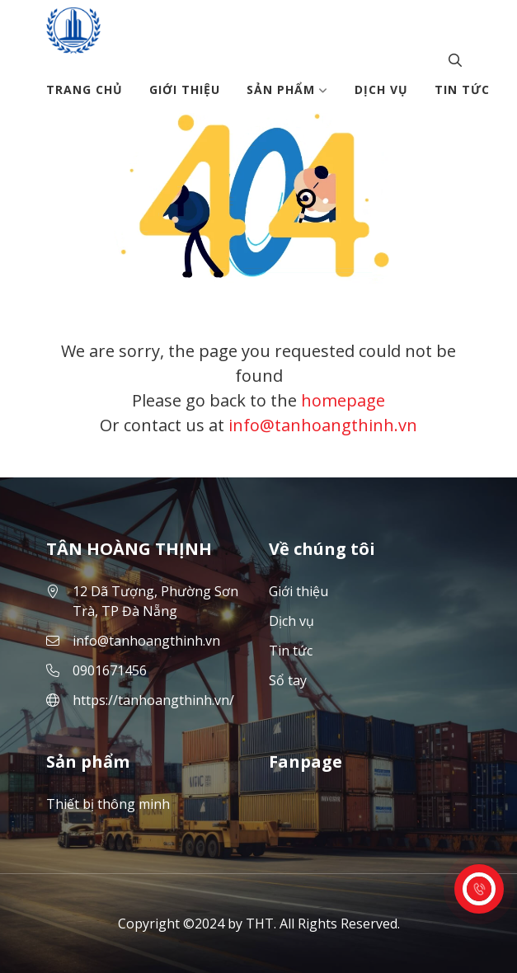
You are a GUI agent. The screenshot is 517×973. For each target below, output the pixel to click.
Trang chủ (84, 89)
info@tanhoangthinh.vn (322, 425)
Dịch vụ (381, 89)
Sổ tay (288, 680)
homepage (343, 400)
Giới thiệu (184, 89)
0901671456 (110, 670)
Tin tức (462, 89)
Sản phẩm (287, 89)
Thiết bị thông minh (108, 804)
